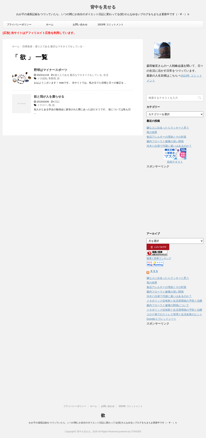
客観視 (52, 78)
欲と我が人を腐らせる (49, 96)
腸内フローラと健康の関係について (168, 305)
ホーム (49, 24)
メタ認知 (42, 78)
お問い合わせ (80, 24)
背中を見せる (103, 7)
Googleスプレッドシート (161, 318)
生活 (105, 75)
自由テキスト (175, 161)
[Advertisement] (175, 197)
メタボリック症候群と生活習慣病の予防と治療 (174, 300)
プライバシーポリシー (19, 24)
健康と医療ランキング (159, 258)
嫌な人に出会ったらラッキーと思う (168, 127)
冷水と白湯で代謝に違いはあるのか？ (169, 145)
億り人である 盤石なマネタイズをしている (78, 75)
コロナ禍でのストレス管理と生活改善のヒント (174, 314)
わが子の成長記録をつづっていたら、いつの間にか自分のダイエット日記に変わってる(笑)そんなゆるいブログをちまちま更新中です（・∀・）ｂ (103, 422)
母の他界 (152, 132)
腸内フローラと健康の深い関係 (165, 141)
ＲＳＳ (154, 271)
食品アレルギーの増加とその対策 (166, 136)
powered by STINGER (130, 431)
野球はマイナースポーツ (50, 69)
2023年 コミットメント (111, 24)
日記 (57, 101)
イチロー (42, 105)
